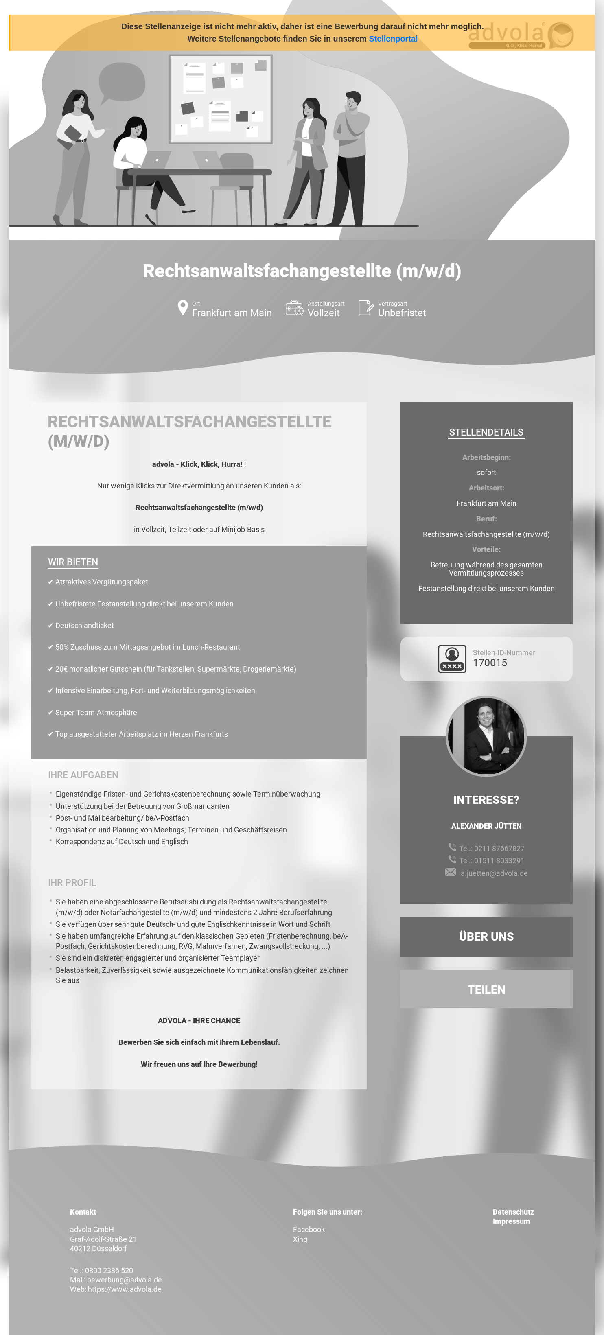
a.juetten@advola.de (494, 873)
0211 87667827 (499, 848)
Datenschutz (513, 1212)
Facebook (309, 1229)
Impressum (511, 1221)
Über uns (486, 936)
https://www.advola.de (125, 1289)
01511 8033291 (499, 860)
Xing (300, 1239)
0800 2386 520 (109, 1270)
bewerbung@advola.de (124, 1280)
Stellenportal (393, 38)
